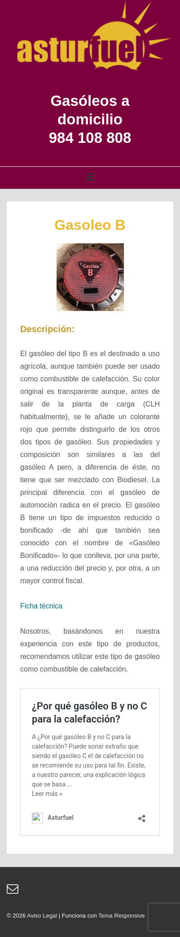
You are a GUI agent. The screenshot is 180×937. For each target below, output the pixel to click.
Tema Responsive (121, 915)
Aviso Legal (42, 915)
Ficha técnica (41, 606)
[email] (14, 891)
